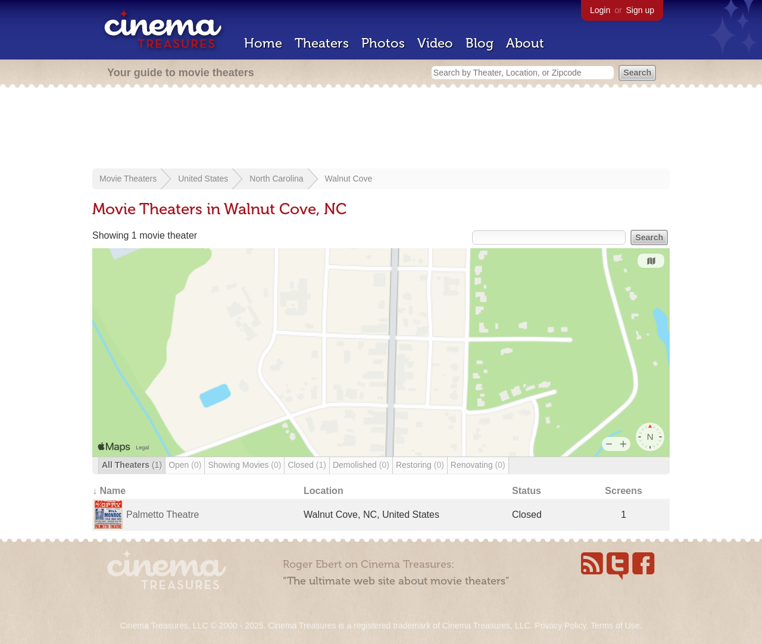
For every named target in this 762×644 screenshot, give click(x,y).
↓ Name (109, 491)
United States (203, 178)
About (525, 43)
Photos (383, 43)
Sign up (640, 10)
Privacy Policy (560, 625)
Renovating (478, 465)
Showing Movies (244, 465)
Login (600, 10)
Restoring (420, 465)
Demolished (361, 465)
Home (263, 43)
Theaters (322, 43)
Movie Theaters (128, 178)
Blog (480, 43)
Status (526, 491)
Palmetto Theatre (162, 514)
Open (184, 465)
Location (323, 491)
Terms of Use (615, 625)
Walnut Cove (349, 178)
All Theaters (132, 465)
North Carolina (276, 178)
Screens (623, 491)
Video (435, 43)
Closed (307, 465)
